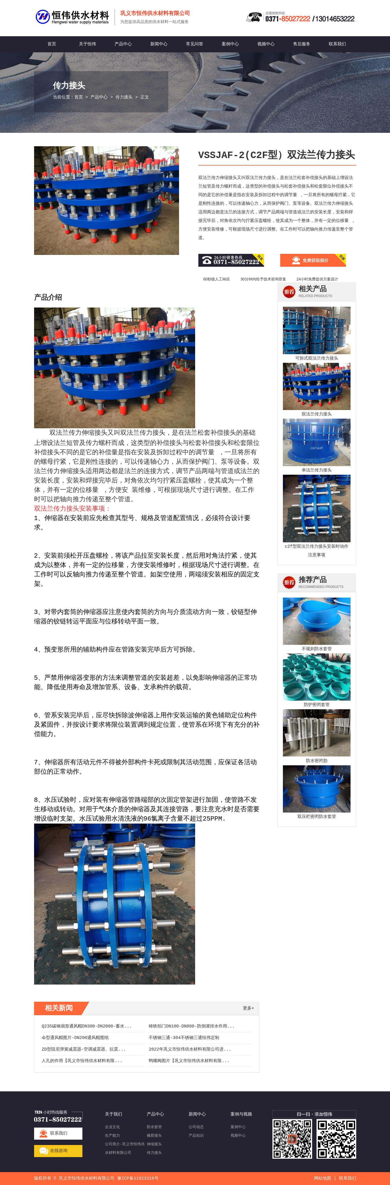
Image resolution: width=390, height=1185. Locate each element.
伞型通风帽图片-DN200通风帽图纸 (75, 1038)
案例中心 (230, 44)
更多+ (248, 1008)
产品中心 (123, 44)
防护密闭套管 (317, 705)
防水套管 (154, 1127)
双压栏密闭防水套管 (316, 816)
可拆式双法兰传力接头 (316, 358)
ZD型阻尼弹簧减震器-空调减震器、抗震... (84, 1049)
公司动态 (196, 1127)
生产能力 (112, 1135)
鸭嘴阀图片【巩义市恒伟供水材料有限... (189, 1061)
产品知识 (196, 1135)
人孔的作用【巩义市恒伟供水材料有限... (82, 1061)
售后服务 (301, 44)
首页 (52, 44)
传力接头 (124, 97)
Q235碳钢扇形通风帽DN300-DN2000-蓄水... (87, 1026)
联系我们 (337, 44)
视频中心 (266, 44)
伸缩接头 (154, 1144)
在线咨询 (58, 1151)
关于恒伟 (87, 44)
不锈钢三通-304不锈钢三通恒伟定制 (184, 1038)
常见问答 (194, 44)
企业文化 (112, 1127)
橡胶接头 (154, 1135)
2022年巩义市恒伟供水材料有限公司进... (190, 1049)
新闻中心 (158, 44)
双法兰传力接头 (317, 414)
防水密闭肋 (316, 761)
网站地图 (322, 1178)
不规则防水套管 (317, 649)
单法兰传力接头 (317, 470)
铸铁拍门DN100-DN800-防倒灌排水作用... (192, 1026)
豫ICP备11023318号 (138, 1178)
